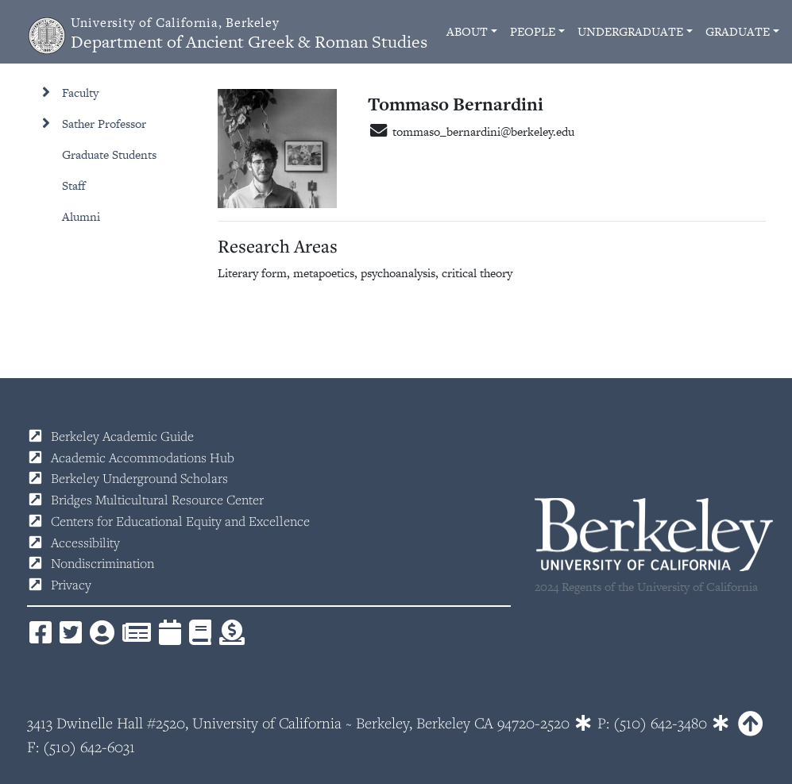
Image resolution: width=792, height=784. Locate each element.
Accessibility (85, 542)
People (532, 31)
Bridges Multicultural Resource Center (157, 499)
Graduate (737, 31)
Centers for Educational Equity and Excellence (180, 521)
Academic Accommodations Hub (142, 457)
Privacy (71, 584)
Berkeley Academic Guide (122, 436)
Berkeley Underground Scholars (139, 478)
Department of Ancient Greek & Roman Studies (249, 34)
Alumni (81, 216)
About (467, 31)
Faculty (80, 92)
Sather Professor (104, 123)
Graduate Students (109, 154)
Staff (74, 185)
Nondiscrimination (102, 563)
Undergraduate (630, 31)
